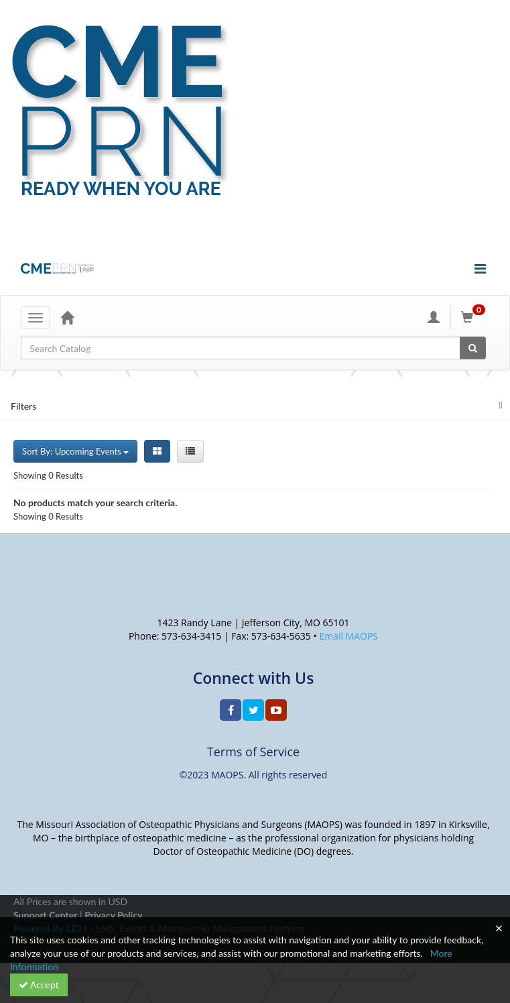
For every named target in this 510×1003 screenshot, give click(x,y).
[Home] (67, 317)
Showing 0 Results (48, 475)
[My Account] (434, 317)
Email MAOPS (348, 636)
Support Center (45, 915)
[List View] (190, 451)
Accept (39, 984)
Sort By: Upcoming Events (75, 451)
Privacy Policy (113, 915)
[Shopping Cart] (475, 317)
